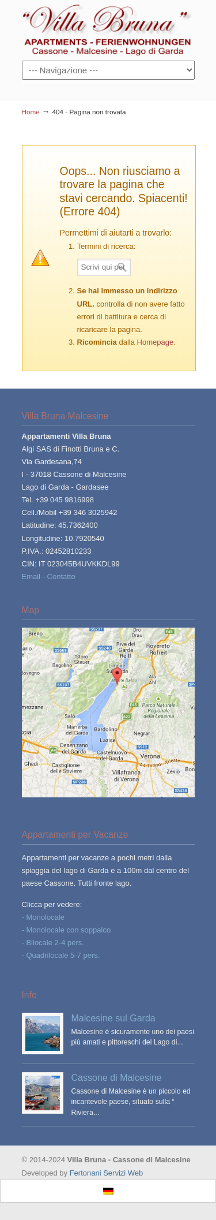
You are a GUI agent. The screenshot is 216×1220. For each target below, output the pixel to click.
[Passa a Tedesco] (108, 1191)
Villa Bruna (108, 29)
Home (31, 111)
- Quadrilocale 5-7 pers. (61, 955)
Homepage (155, 342)
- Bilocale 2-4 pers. (53, 942)
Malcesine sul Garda (113, 1018)
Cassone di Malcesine (116, 1077)
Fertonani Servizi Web (106, 1173)
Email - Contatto (48, 576)
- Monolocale (43, 917)
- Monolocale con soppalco (66, 930)
